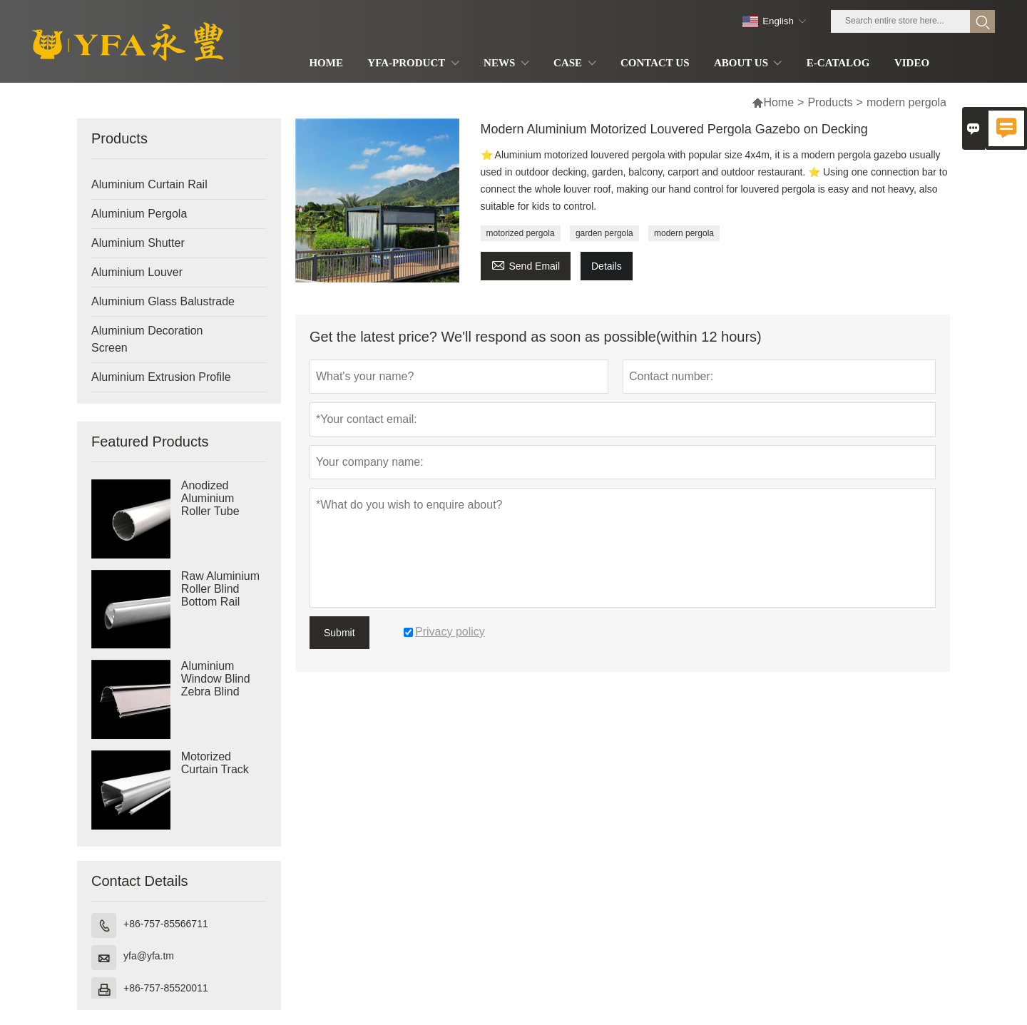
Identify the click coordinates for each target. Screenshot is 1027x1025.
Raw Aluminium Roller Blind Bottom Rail (220, 589)
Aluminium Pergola (139, 214)
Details (606, 266)
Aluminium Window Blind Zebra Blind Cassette (215, 685)
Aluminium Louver (137, 272)
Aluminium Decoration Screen (147, 339)
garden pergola (604, 233)
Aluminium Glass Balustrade (163, 301)
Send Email (526, 264)
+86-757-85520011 (165, 988)
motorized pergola (520, 233)
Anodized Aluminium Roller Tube (210, 498)
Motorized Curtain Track (215, 762)
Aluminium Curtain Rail (149, 184)
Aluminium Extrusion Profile (161, 377)
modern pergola (684, 233)
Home (778, 102)
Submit (339, 632)
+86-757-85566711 (165, 923)
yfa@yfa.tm (148, 956)
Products (829, 102)
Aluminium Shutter (138, 243)
